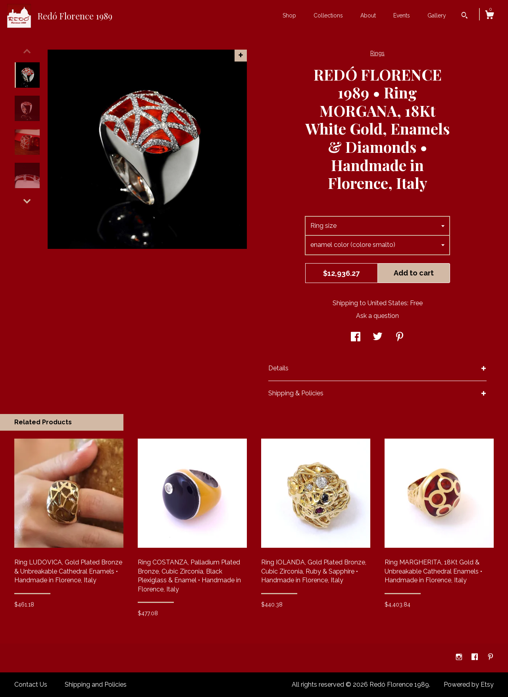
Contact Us (30, 684)
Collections (328, 15)
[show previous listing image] (27, 51)
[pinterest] (490, 657)
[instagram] (460, 657)
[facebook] (475, 657)
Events (401, 15)
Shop (289, 15)
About (368, 15)
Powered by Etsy (469, 684)
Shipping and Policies (96, 684)
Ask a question (377, 316)
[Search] (465, 16)
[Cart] (489, 16)
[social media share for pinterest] (399, 337)
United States (387, 303)
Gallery (436, 15)
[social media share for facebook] (355, 337)
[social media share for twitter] (377, 337)
